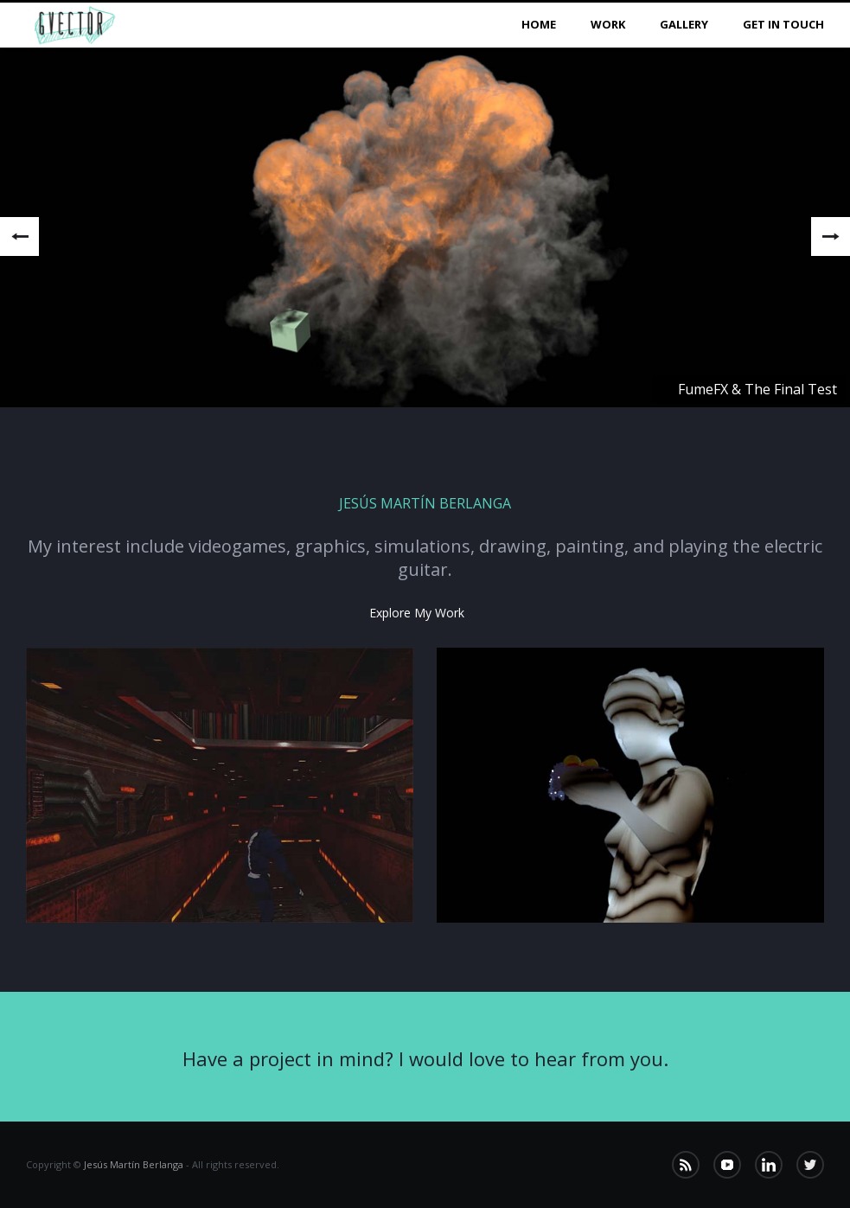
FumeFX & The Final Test (757, 389)
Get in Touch (783, 24)
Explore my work (416, 612)
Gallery (684, 24)
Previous (19, 236)
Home (538, 24)
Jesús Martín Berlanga (133, 1164)
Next (830, 236)
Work (608, 24)
